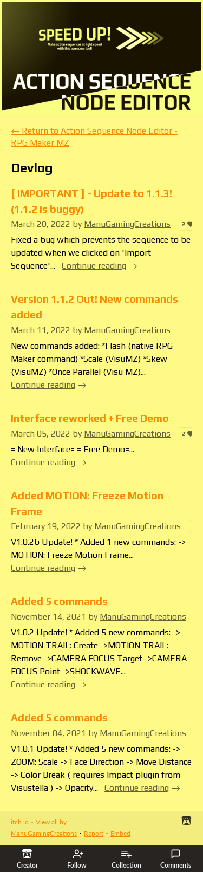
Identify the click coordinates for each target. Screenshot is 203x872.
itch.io (20, 822)
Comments (175, 859)
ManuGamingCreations (127, 224)
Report (93, 833)
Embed (120, 833)
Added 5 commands (59, 601)
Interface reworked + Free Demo (90, 418)
